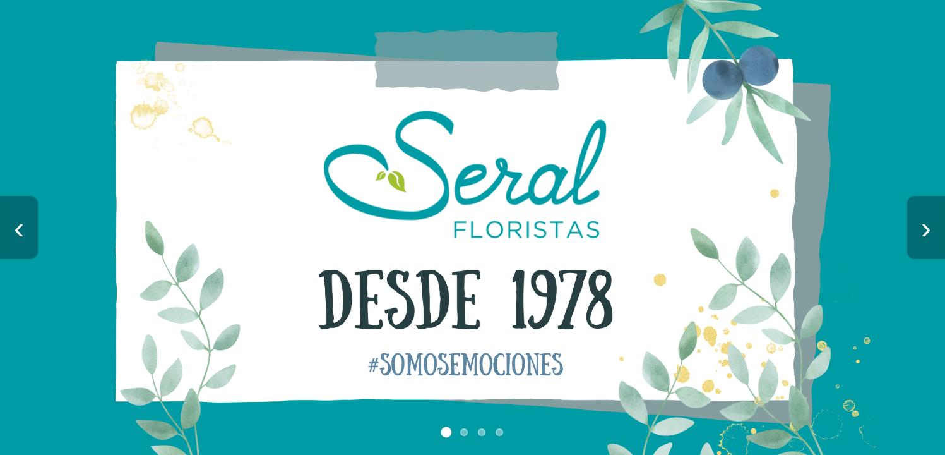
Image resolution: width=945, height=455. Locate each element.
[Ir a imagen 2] (464, 432)
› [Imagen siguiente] (926, 228)
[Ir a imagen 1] (446, 432)
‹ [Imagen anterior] (19, 228)
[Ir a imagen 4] (499, 432)
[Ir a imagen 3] (481, 432)
